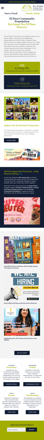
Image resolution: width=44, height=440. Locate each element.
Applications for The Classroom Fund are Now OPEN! (20, 339)
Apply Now (11, 412)
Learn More (11, 140)
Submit (31, 429)
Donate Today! (33, 13)
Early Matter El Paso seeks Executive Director (20, 303)
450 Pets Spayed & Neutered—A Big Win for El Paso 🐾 (21, 172)
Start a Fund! (11, 13)
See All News (22, 353)
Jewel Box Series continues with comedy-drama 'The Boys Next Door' (20, 267)
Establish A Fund (32, 384)
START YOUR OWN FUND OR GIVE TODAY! (22, 2)
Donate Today (11, 384)
